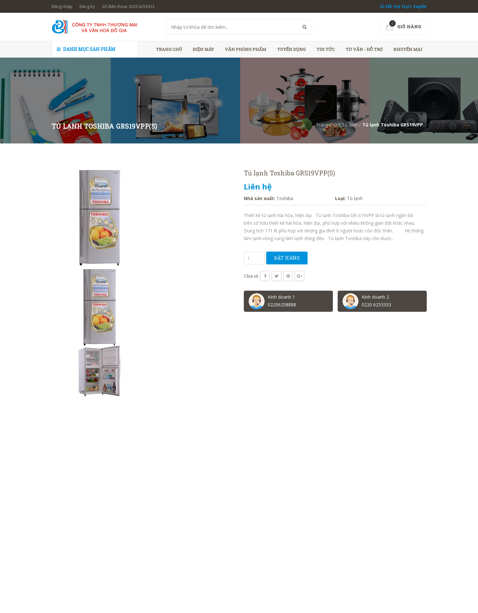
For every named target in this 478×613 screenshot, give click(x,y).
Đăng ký (87, 6)
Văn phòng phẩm (245, 49)
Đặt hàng (287, 258)
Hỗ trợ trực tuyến (403, 6)
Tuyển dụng (291, 49)
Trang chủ (169, 49)
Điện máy (203, 49)
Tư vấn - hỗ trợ (364, 49)
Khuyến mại (407, 49)
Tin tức (326, 49)
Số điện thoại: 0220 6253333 (128, 6)
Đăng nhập (62, 6)
